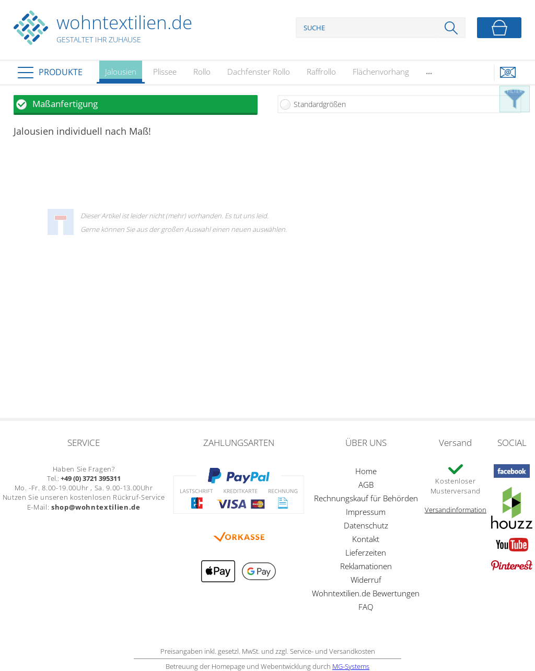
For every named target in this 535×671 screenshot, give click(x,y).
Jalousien (120, 75)
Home (366, 471)
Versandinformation (455, 509)
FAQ (365, 607)
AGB (366, 484)
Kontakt (365, 539)
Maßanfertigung (65, 104)
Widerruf (366, 579)
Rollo (202, 71)
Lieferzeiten (365, 552)
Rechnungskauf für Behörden (366, 498)
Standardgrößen (320, 104)
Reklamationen (366, 566)
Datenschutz (366, 525)
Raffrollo (321, 71)
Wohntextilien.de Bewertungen (366, 593)
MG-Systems (350, 666)
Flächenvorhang (381, 71)
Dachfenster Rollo (258, 71)
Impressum (366, 512)
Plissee (165, 71)
